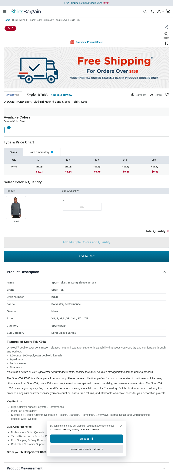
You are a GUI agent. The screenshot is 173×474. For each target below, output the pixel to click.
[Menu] (4, 11)
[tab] (13, 152)
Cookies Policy (90, 429)
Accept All (86, 438)
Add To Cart (86, 256)
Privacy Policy (70, 429)
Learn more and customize (86, 449)
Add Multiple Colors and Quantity (86, 242)
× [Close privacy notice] (120, 426)
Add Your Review (61, 94)
